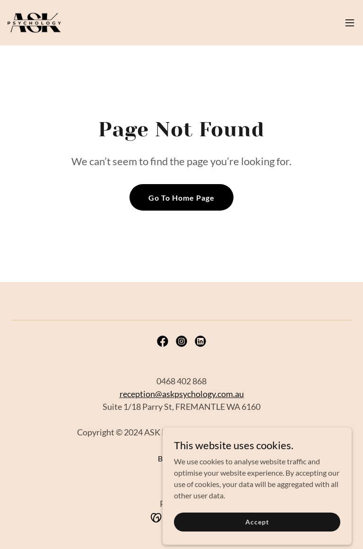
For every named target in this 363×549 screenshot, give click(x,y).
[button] (349, 22)
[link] (34, 23)
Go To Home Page (181, 197)
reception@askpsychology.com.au (182, 394)
